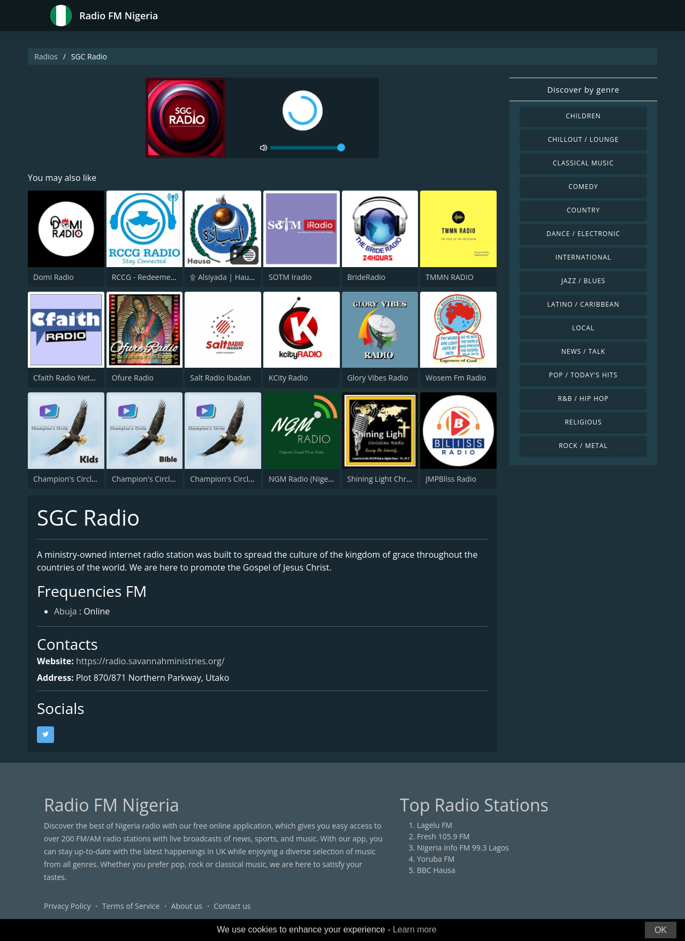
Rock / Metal (583, 445)
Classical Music (583, 163)
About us (186, 906)
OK (660, 930)
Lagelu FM (434, 825)
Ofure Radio (133, 378)
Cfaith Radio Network (70, 378)
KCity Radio (288, 378)
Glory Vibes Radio (377, 378)
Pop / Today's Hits (583, 375)
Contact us (232, 906)
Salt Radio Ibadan (220, 378)
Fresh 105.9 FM (443, 836)
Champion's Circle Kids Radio (83, 479)
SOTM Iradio (290, 277)
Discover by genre (583, 89)
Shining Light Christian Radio (397, 479)
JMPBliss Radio (450, 479)
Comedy (583, 186)
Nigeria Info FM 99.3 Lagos (463, 848)
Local (583, 327)
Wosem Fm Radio (455, 378)
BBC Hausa (436, 870)
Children (583, 115)
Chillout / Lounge (583, 139)
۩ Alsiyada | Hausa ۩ (227, 277)
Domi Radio (53, 277)
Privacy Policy (67, 906)
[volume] (307, 147)
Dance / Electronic (583, 233)
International (583, 257)
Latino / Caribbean (583, 304)
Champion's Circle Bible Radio (164, 479)
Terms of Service (131, 906)
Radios (46, 56)
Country (583, 210)
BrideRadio (366, 277)
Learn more (415, 929)
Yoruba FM (435, 859)
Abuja (65, 611)
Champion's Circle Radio (232, 479)
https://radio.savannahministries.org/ (150, 661)
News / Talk (583, 351)
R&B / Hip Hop (583, 398)
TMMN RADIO (449, 277)
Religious (583, 422)
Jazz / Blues (583, 280)
